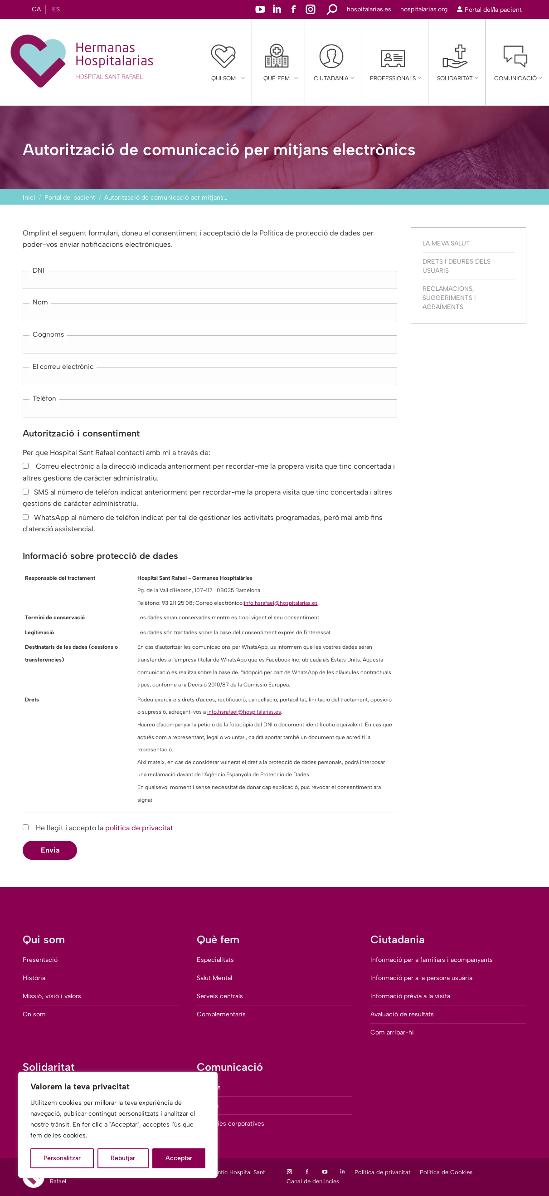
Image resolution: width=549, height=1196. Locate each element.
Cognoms (48, 334)
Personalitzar (62, 1158)
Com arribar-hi (392, 1032)
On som (34, 1014)
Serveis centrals (220, 996)
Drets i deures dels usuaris (457, 266)
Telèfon (44, 398)
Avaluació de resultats (402, 1014)
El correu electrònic (63, 367)
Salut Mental (214, 978)
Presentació (40, 960)
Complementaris (221, 1014)
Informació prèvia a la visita (410, 996)
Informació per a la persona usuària (421, 978)
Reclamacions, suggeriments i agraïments (449, 298)
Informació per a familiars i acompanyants (431, 960)
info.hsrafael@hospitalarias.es (281, 603)
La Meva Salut (446, 243)
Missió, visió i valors (52, 996)
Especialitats (215, 960)
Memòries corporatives (230, 1123)
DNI (38, 270)
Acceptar (178, 1158)
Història (34, 978)
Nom (40, 302)
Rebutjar (123, 1158)
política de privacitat (139, 827)
